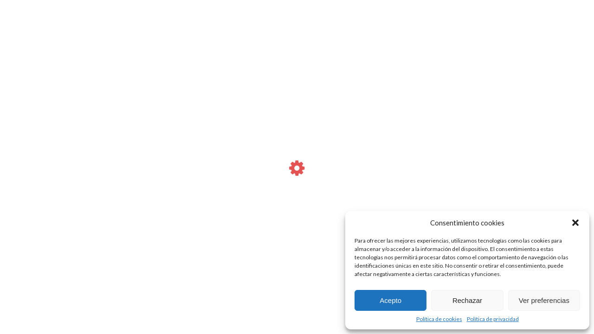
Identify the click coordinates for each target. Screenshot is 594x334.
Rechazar (467, 300)
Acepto (390, 300)
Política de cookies (439, 318)
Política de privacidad (493, 318)
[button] (575, 222)
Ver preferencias (544, 300)
